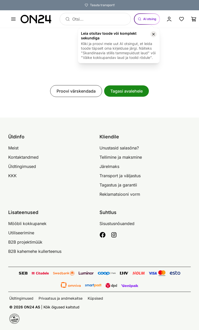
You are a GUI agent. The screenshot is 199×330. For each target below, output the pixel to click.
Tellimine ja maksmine (121, 157)
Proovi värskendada (76, 91)
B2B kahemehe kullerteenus (34, 251)
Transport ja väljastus (120, 175)
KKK (12, 175)
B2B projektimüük (25, 242)
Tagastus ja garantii (118, 185)
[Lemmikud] (181, 19)
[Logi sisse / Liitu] (169, 19)
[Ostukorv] (194, 19)
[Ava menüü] (13, 19)
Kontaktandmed (23, 157)
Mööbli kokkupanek (27, 223)
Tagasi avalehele (126, 91)
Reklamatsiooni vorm (120, 194)
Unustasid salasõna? (119, 147)
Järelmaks (109, 166)
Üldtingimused (22, 166)
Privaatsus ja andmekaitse (61, 298)
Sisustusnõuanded (117, 223)
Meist (13, 147)
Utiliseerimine (21, 232)
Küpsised (95, 298)
